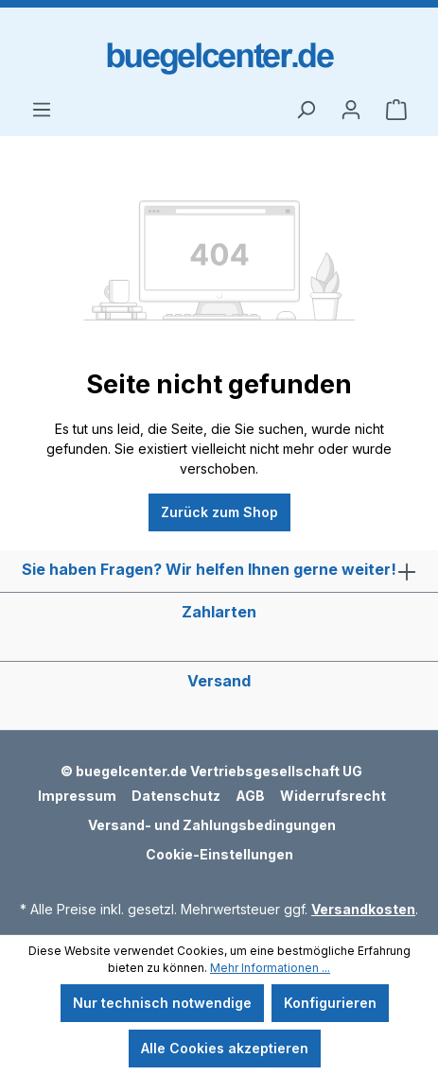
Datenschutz (175, 796)
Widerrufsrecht (333, 796)
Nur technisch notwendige (162, 1003)
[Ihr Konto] (351, 110)
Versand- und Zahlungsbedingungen (212, 825)
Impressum (77, 796)
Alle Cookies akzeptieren (224, 1048)
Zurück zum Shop (219, 512)
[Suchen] (305, 110)
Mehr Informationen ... (270, 968)
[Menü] (41, 110)
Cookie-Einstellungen (219, 854)
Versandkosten (363, 909)
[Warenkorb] (396, 110)
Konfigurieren (330, 1003)
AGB (250, 796)
